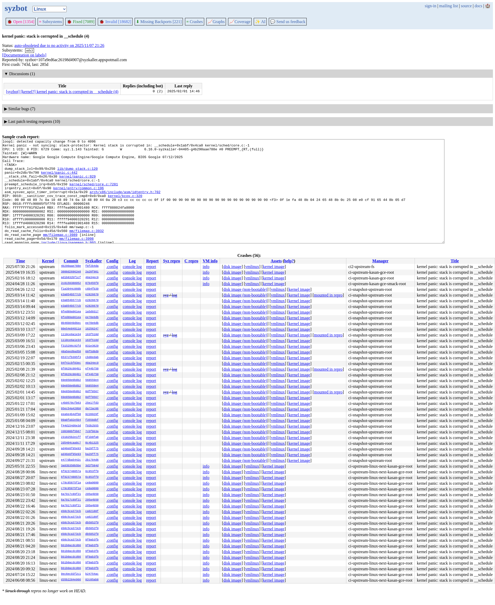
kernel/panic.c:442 (59, 179)
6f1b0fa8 (92, 437)
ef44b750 (92, 369)
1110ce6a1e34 (71, 334)
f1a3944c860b (71, 289)
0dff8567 (92, 391)
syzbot (16, 8)
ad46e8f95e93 (71, 449)
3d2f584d (92, 466)
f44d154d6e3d (71, 426)
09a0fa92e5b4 (71, 420)
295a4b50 (92, 494)
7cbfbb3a (92, 431)
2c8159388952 (71, 283)
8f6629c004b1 (71, 369)
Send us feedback (287, 21)
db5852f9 (92, 523)
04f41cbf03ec (71, 363)
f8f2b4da (92, 266)
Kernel (48, 261)
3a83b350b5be (71, 466)
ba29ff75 (92, 449)
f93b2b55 (92, 426)
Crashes (194, 21)
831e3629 (92, 346)
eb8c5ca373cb (71, 511)
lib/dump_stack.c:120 (77, 174)
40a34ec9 (92, 277)
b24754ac (92, 574)
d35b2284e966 (71, 580)
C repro (191, 261)
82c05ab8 (92, 580)
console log (132, 266)
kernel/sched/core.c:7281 (93, 193)
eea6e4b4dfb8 (71, 414)
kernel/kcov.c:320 (125, 207)
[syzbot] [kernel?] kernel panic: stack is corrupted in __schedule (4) (62, 91)
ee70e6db (92, 317)
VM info (210, 261)
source (466, 6)
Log (132, 261)
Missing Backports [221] (159, 21)
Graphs (216, 21)
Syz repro (171, 261)
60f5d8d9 (92, 352)
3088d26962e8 (71, 272)
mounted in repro (328, 295)
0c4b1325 (92, 443)
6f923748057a (71, 471)
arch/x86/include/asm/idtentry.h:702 (125, 202)
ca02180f (92, 511)
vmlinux (252, 266)
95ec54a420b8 (71, 409)
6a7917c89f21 (71, 494)
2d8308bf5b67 (71, 431)
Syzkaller (93, 261)
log (174, 295)
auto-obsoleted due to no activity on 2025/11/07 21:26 (59, 45)
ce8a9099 (92, 483)
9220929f (92, 414)
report (151, 266)
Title (455, 261)
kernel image (273, 266)
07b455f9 (92, 283)
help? (289, 261)
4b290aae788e (71, 266)
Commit (71, 261)
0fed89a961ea (71, 312)
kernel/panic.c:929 (77, 184)
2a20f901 (92, 272)
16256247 (92, 329)
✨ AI (260, 21)
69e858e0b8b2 (71, 380)
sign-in (430, 6)
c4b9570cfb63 (71, 403)
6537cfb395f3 (71, 357)
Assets (276, 261)
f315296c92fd (71, 346)
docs (478, 6)
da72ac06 (92, 409)
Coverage (239, 21)
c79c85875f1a (71, 483)
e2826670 (92, 295)
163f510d (92, 334)
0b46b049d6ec (71, 323)
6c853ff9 (92, 471)
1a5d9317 (92, 312)
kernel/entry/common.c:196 (78, 198)
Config (112, 261)
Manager (380, 261)
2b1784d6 (92, 460)
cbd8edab (92, 357)
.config (112, 266)
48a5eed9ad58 (71, 352)
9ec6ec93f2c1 (71, 574)
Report (152, 261)
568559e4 (92, 380)
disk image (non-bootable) (245, 289)
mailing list (448, 6)
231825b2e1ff (71, 437)
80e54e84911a (71, 329)
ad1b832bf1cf (71, 277)
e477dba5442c (71, 460)
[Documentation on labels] (24, 55)
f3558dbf (92, 420)
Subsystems (50, 21)
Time (20, 261)
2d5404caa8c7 (71, 443)
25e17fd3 (92, 403)
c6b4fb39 (92, 289)
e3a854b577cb (71, 295)
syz (165, 295)
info (206, 266)
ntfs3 (29, 50)
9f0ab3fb (92, 540)
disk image (232, 266)
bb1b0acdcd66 (71, 545)
